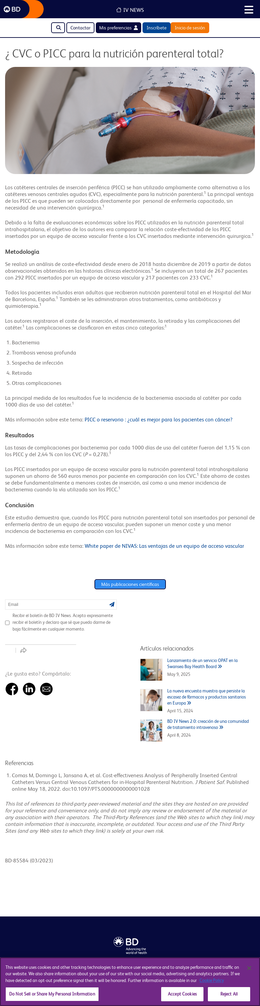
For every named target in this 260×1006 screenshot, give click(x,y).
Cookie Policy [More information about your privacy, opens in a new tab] (211, 980)
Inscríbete (157, 27)
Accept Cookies (182, 994)
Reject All (229, 994)
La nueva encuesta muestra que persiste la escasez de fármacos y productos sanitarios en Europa (206, 697)
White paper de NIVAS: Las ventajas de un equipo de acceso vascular (164, 546)
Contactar (80, 27)
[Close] (249, 968)
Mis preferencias (118, 27)
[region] (130, 981)
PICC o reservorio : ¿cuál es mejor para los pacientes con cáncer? (159, 419)
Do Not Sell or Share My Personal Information (52, 994)
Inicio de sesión (190, 27)
